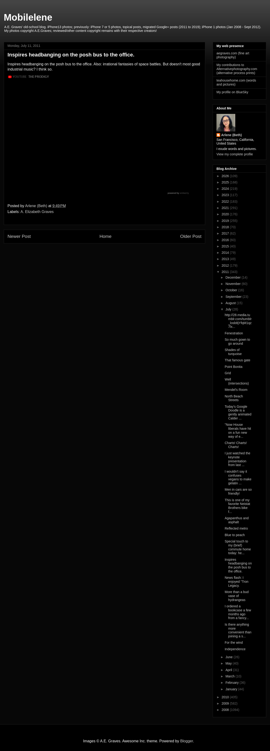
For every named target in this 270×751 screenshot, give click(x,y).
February (232, 682)
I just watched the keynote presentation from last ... (237, 459)
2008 (226, 710)
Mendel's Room (236, 390)
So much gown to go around (237, 341)
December (233, 277)
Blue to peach (235, 535)
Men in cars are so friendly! (238, 491)
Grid (228, 373)
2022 (226, 201)
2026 (226, 176)
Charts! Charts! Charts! (236, 445)
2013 (226, 259)
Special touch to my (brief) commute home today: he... (238, 547)
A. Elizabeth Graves (37, 212)
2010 (226, 697)
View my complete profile (234, 154)
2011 (226, 272)
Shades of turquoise (233, 352)
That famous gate (237, 360)
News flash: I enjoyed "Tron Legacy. (236, 581)
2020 (226, 214)
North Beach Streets (234, 398)
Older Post (190, 236)
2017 (226, 233)
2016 (226, 240)
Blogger (186, 741)
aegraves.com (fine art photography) (232, 55)
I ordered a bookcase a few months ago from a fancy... (238, 612)
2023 (226, 195)
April (229, 670)
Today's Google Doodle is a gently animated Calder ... (238, 412)
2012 (226, 265)
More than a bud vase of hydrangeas (237, 596)
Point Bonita (234, 367)
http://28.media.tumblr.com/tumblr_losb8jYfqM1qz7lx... (238, 321)
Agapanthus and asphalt (237, 520)
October (231, 290)
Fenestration (234, 333)
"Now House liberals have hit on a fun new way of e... (238, 430)
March (230, 676)
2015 (226, 246)
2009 (226, 703)
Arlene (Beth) (231, 135)
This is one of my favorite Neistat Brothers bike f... (237, 506)
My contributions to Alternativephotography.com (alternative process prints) (236, 69)
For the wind (234, 642)
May (228, 663)
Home (106, 236)
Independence (235, 649)
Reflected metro (236, 528)
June (229, 657)
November (233, 284)
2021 (226, 208)
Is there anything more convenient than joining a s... (238, 630)
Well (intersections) (237, 381)
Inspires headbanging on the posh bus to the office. (238, 565)
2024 (226, 189)
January (231, 689)
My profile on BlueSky (232, 92)
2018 (226, 227)
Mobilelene (28, 17)
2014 (226, 252)
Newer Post (19, 236)
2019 (226, 221)
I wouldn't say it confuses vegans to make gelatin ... (238, 477)
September (233, 297)
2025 (226, 182)
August (230, 303)
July (228, 309)
